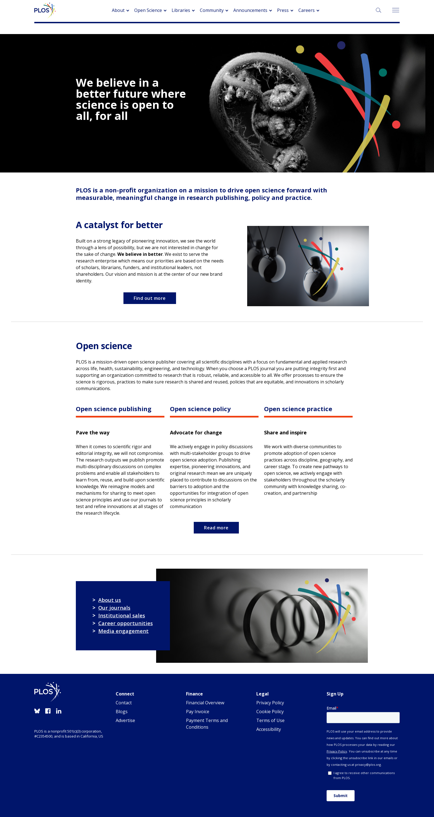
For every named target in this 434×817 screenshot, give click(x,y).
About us (109, 599)
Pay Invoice (197, 711)
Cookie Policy (270, 711)
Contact (124, 703)
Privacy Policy (270, 703)
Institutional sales (121, 615)
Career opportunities (125, 623)
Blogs (122, 711)
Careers (306, 10)
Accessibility (268, 729)
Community (212, 10)
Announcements (250, 10)
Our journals (114, 607)
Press (283, 10)
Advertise (125, 720)
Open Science (148, 10)
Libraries (181, 10)
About (118, 10)
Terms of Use (270, 720)
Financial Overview (205, 703)
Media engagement (123, 630)
